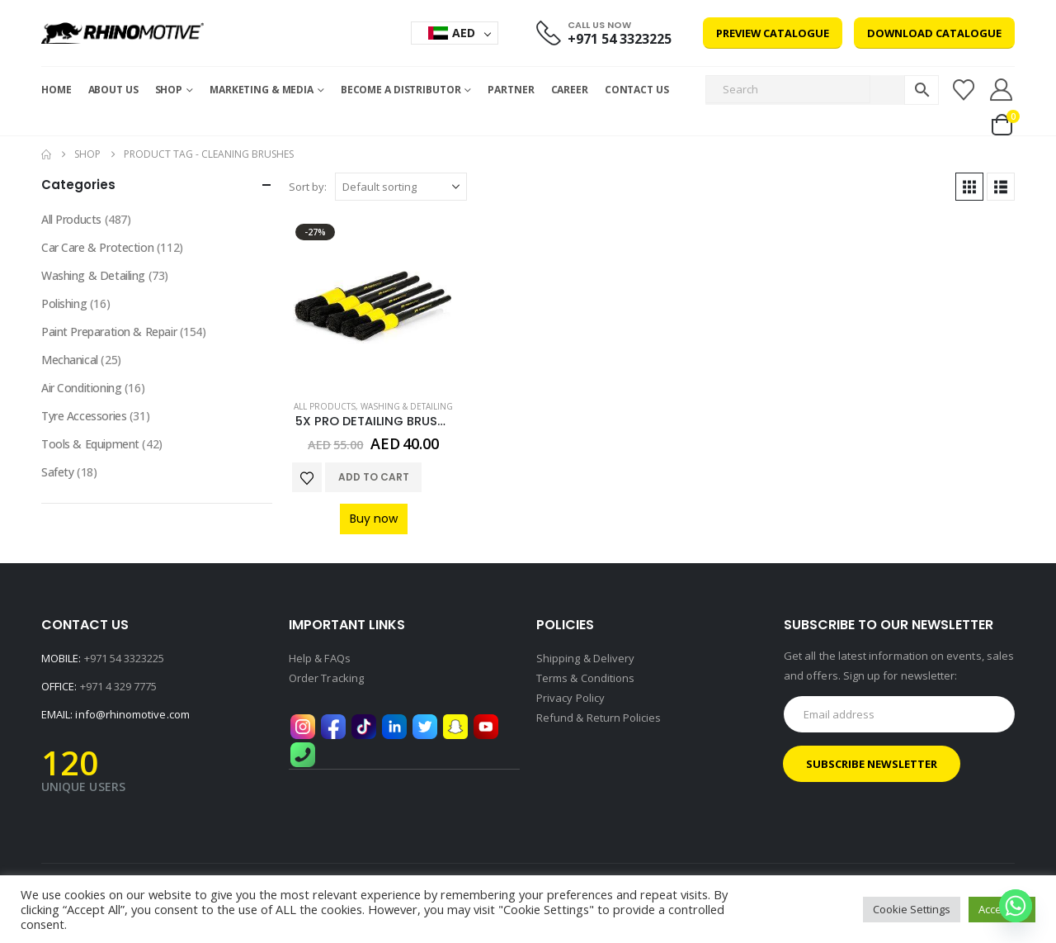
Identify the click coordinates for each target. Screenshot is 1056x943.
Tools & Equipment (90, 444)
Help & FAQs (320, 658)
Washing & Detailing (407, 406)
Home (56, 90)
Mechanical (69, 359)
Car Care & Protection (97, 247)
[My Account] (1001, 89)
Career (569, 90)
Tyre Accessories (83, 416)
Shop (169, 90)
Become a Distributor (401, 90)
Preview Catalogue (772, 33)
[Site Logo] (122, 33)
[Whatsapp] (1015, 905)
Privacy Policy (570, 697)
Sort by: (308, 186)
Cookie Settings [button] (911, 909)
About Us (113, 90)
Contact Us (637, 90)
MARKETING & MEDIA (262, 90)
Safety (57, 472)
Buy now (374, 518)
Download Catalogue (934, 33)
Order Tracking (326, 678)
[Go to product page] (373, 301)
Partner (511, 90)
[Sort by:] (401, 187)
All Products (325, 406)
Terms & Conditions (585, 678)
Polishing (64, 303)
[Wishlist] (963, 90)
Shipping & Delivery (585, 658)
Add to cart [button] (373, 477)
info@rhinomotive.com (132, 714)
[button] (969, 187)
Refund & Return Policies (599, 717)
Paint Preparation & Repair (109, 331)
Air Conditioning (81, 388)
